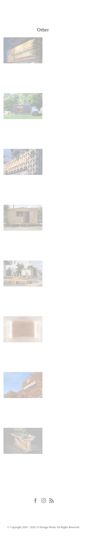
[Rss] (51, 500)
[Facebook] (35, 500)
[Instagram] (43, 500)
